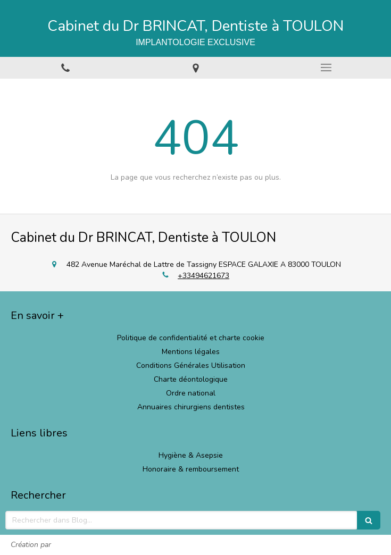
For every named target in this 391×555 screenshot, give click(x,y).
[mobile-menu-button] (326, 67)
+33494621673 (203, 276)
